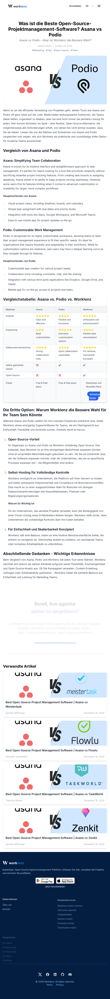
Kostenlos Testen (94, 396)
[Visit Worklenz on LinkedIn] (55, 974)
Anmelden (75, 5)
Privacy (60, 984)
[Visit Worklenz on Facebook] (47, 974)
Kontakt (6, 912)
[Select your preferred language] (89, 6)
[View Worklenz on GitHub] (62, 974)
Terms (49, 984)
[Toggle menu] (99, 6)
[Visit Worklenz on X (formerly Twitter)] (40, 974)
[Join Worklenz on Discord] (70, 974)
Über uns (7, 908)
